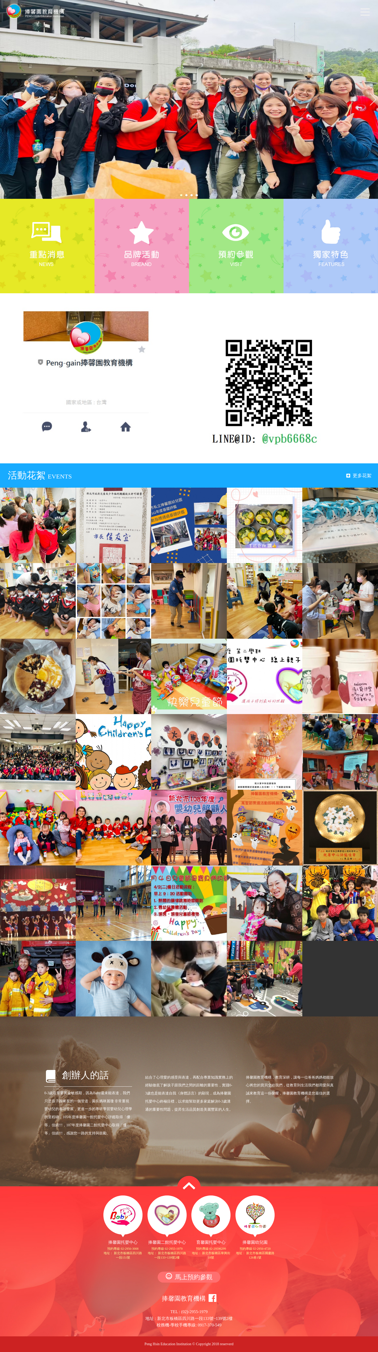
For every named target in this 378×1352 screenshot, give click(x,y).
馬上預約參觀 (189, 1277)
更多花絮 (359, 475)
